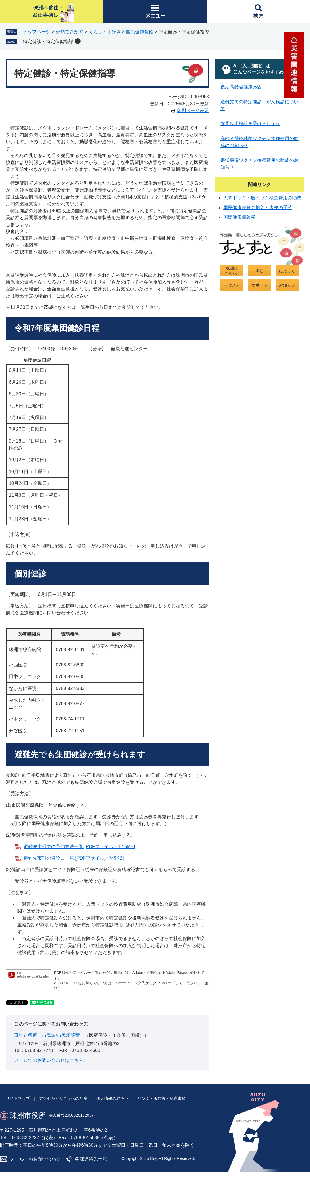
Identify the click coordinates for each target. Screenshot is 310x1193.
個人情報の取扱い (112, 1098)
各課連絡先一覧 (91, 1158)
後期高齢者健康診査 (241, 86)
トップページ (37, 31)
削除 (78, 41)
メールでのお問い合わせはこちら (48, 1060)
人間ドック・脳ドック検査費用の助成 (262, 197)
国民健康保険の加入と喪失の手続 (257, 207)
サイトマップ (18, 1098)
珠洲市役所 (25, 1035)
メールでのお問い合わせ (35, 1159)
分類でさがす (69, 31)
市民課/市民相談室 (61, 1035)
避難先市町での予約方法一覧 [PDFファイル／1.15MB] (79, 846)
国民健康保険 (140, 31)
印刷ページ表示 (193, 110)
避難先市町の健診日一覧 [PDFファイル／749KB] (74, 858)
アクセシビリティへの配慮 (63, 1098)
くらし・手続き (105, 31)
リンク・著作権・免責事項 (161, 1098)
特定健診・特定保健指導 (48, 41)
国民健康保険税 (239, 217)
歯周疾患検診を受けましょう (250, 123)
